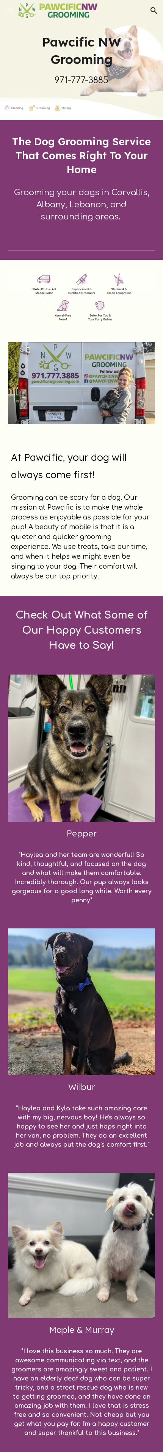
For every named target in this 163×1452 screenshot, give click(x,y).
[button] (9, 10)
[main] (81, 60)
